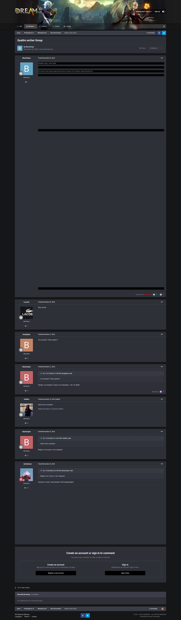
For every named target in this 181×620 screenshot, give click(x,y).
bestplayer (26, 334)
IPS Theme (18, 614)
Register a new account (56, 573)
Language (18, 616)
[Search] (140, 26)
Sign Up (157, 11)
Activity (44, 26)
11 (26, 326)
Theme (27, 616)
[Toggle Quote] (41, 373)
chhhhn (26, 399)
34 (26, 358)
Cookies (34, 616)
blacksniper (26, 367)
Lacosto (138, 294)
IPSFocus (26, 614)
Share (142, 48)
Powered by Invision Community (150, 616)
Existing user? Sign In (144, 11)
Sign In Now (125, 573)
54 (26, 423)
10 (26, 391)
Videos (57, 26)
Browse (31, 26)
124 (26, 488)
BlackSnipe (30, 47)
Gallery (68, 26)
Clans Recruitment (46, 49)
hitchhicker (28, 464)
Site (20, 26)
